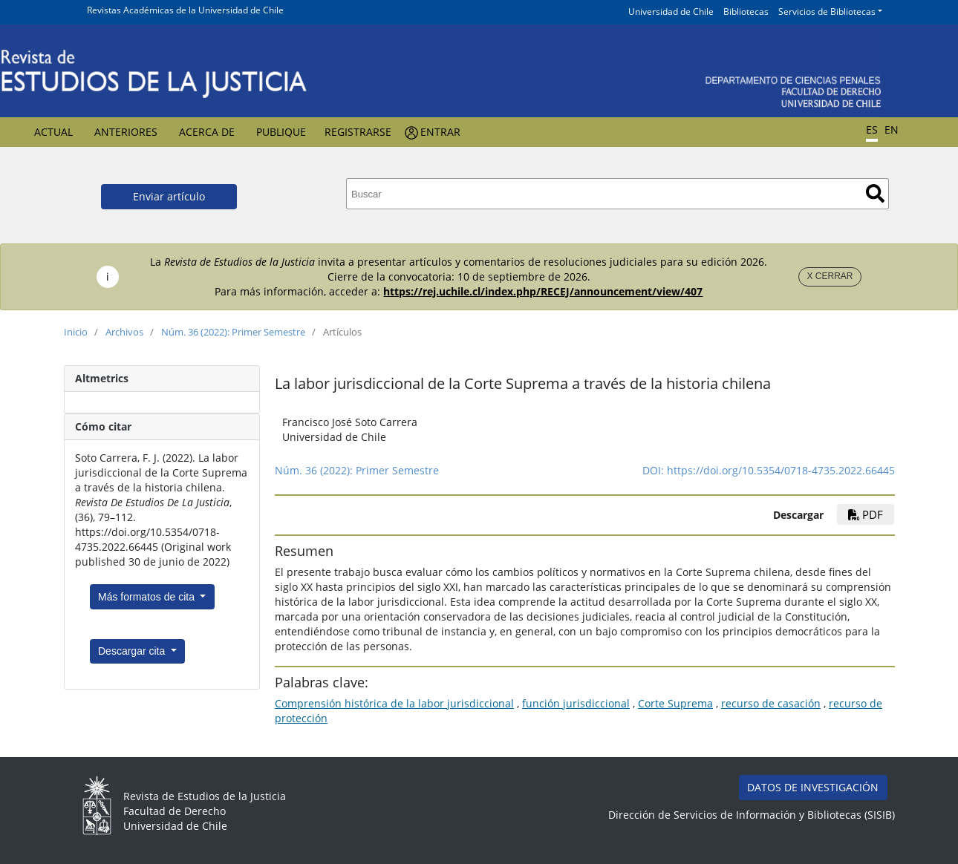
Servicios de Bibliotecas (827, 11)
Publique (281, 132)
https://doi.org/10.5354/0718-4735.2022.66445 (781, 470)
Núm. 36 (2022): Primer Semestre (233, 331)
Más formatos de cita (148, 597)
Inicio (76, 331)
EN (891, 129)
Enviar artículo (169, 196)
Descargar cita (133, 651)
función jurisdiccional (576, 703)
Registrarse (358, 132)
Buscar (875, 193)
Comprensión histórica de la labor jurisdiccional (394, 703)
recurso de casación (771, 703)
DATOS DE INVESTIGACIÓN (813, 787)
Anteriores (125, 132)
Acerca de (207, 132)
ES (872, 129)
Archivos (124, 331)
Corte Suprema (675, 703)
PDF (865, 514)
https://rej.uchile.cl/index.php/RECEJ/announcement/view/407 (543, 291)
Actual (53, 132)
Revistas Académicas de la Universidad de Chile (185, 10)
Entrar (440, 132)
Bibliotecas (746, 11)
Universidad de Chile (671, 11)
